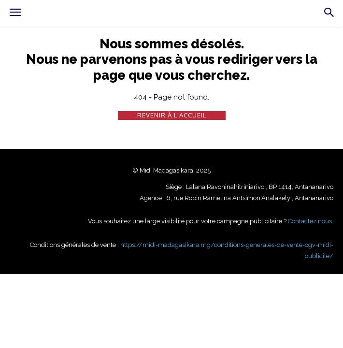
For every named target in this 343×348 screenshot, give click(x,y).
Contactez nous (310, 221)
